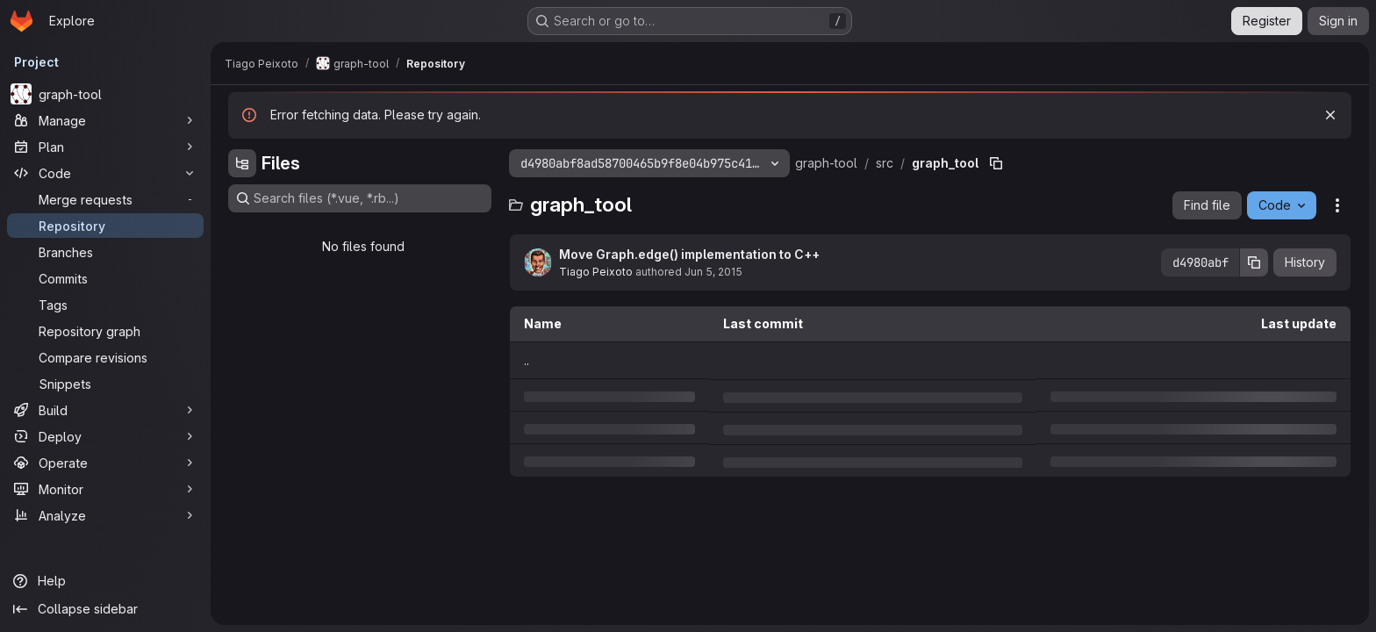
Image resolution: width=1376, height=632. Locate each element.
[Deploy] (105, 436)
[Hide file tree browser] (242, 163)
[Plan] (105, 146)
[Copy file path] (996, 163)
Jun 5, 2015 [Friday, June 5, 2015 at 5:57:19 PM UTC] (713, 271)
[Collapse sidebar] (105, 609)
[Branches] (105, 252)
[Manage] (105, 120)
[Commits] (105, 278)
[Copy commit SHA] (1254, 262)
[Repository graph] (105, 331)
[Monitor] (105, 489)
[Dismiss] (1330, 115)
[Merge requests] (105, 199)
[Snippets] (105, 383)
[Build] (105, 410)
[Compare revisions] (105, 357)
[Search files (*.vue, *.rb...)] (359, 198)
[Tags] (105, 304)
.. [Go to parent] (526, 360)
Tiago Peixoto (596, 271)
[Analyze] (105, 515)
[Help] (105, 581)
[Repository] (105, 225)
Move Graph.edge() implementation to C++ (689, 254)
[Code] (105, 173)
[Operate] (105, 462)
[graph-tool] (105, 94)
